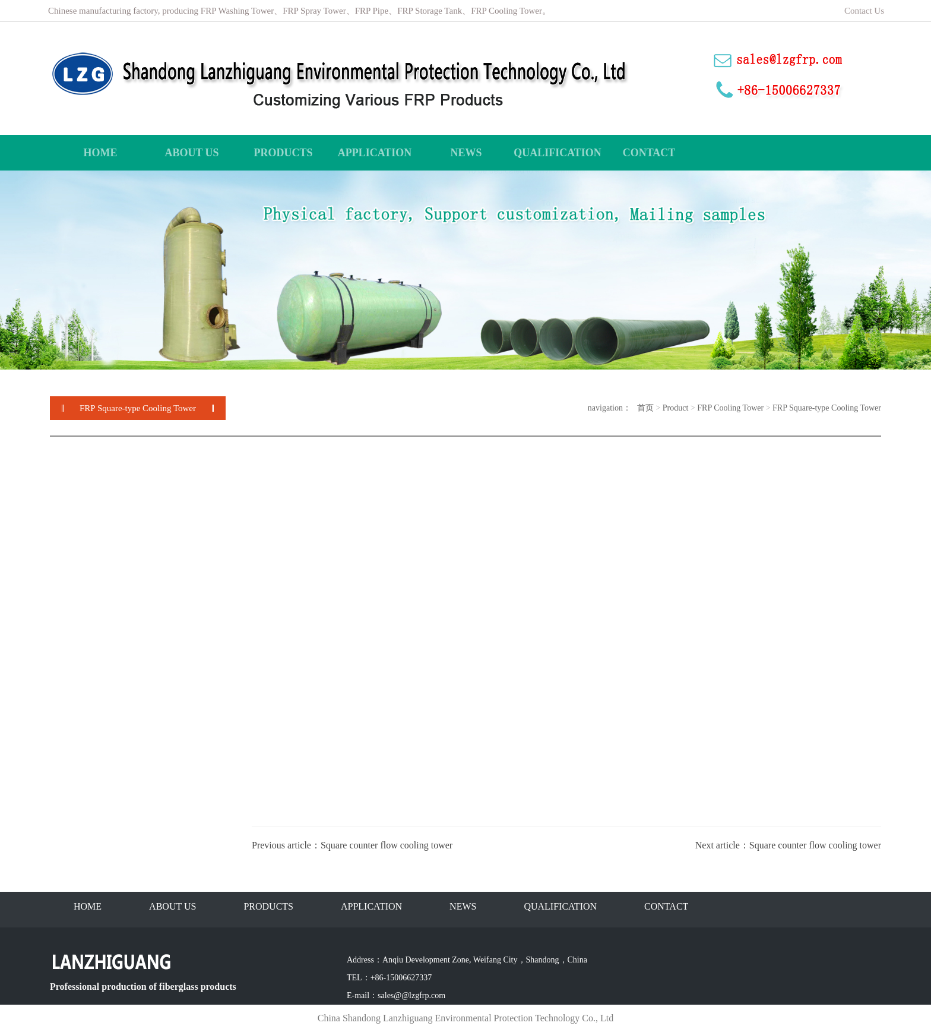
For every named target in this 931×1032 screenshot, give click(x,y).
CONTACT (666, 906)
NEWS (462, 906)
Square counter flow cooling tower (386, 845)
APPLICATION (371, 906)
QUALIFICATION (560, 906)
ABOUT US (172, 906)
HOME (88, 906)
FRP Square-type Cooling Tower (826, 407)
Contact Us (865, 10)
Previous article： (286, 845)
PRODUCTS (268, 906)
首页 (645, 407)
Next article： (722, 845)
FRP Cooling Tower (730, 407)
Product (676, 407)
